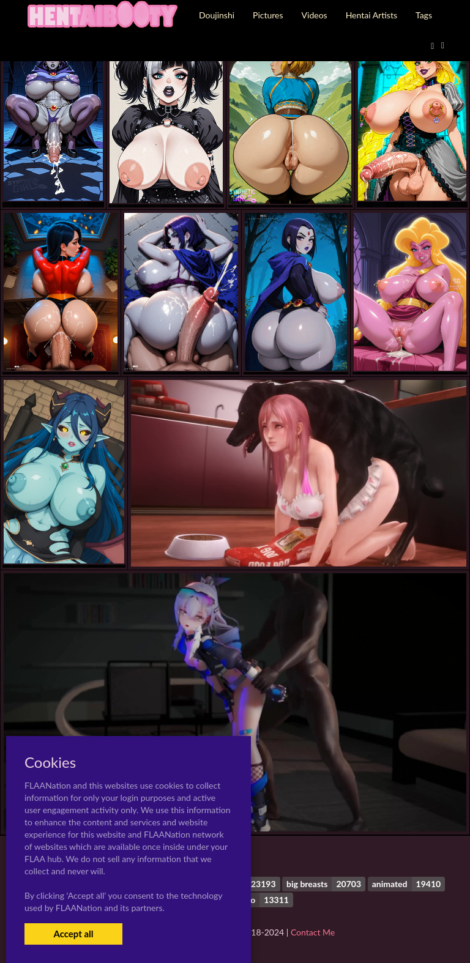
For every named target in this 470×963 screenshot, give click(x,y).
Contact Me (313, 932)
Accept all (73, 933)
